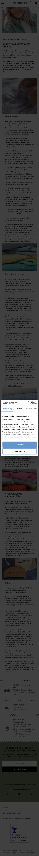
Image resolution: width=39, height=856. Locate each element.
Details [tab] (19, 408)
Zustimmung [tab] (7, 408)
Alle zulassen (19, 444)
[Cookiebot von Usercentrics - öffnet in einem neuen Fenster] (28, 402)
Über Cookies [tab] (31, 408)
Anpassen (20, 451)
